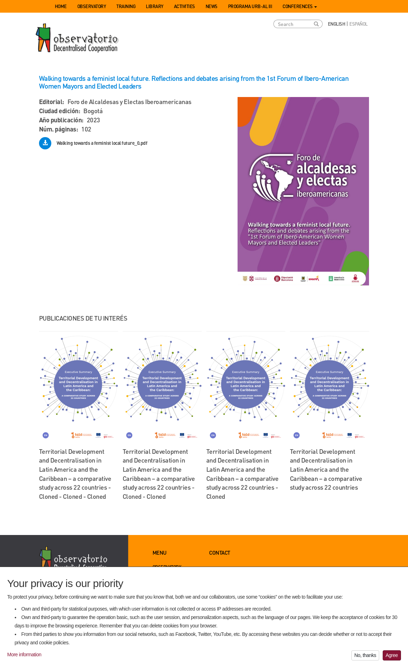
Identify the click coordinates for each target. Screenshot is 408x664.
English (336, 24)
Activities (184, 6)
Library (154, 6)
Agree (392, 657)
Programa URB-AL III (250, 6)
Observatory (91, 6)
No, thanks (365, 657)
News (212, 6)
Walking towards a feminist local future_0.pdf (102, 143)
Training (125, 6)
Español (358, 24)
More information (24, 656)
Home (61, 6)
